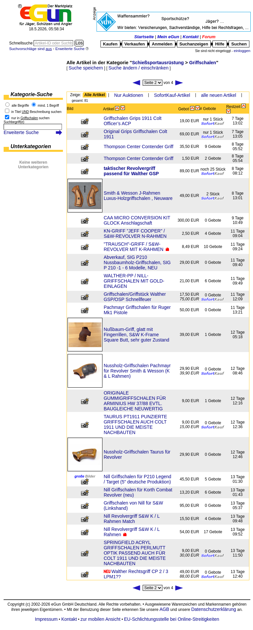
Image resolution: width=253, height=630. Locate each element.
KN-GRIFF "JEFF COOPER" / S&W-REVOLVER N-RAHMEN (135, 233)
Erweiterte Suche (21, 132)
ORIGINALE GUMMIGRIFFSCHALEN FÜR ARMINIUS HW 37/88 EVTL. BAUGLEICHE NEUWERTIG (135, 400)
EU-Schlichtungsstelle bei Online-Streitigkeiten (171, 619)
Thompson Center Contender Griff (138, 146)
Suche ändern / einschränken (138, 67)
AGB (164, 609)
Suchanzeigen (194, 43)
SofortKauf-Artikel (172, 95)
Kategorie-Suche (31, 94)
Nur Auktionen (128, 95)
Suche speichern (86, 67)
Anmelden (162, 43)
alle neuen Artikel (218, 95)
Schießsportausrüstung (158, 62)
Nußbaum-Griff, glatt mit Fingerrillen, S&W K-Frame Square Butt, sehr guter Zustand (136, 334)
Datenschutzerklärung (213, 609)
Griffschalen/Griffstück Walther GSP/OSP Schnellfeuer (135, 296)
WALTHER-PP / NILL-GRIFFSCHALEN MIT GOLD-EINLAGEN (134, 281)
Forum (208, 36)
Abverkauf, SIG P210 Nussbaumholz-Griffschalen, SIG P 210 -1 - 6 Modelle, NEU (137, 262)
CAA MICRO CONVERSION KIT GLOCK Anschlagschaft (137, 220)
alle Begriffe (20, 105)
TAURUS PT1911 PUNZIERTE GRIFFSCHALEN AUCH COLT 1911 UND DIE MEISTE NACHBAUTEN (135, 424)
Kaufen (110, 43)
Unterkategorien (31, 146)
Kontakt (191, 36)
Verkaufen (135, 43)
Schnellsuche (21, 43)
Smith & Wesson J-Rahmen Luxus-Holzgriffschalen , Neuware (138, 195)
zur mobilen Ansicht (100, 619)
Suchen (239, 43)
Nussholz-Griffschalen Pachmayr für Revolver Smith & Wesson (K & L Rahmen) (137, 371)
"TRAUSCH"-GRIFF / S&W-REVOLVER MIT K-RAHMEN (134, 246)
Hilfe (219, 43)
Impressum (46, 619)
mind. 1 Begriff (48, 105)
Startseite (144, 36)
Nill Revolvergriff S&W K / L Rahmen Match (132, 518)
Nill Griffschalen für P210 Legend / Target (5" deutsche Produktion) (137, 479)
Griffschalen (202, 62)
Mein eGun (168, 36)
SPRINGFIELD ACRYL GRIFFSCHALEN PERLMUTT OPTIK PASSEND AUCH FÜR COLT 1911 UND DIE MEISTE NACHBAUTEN (135, 553)
